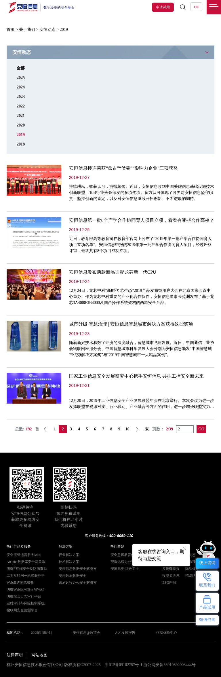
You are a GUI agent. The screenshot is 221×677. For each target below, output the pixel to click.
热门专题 (117, 546)
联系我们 (192, 562)
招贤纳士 (192, 576)
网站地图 (39, 655)
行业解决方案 (69, 555)
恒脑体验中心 (166, 633)
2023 (21, 96)
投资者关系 (171, 576)
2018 (21, 144)
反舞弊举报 (171, 569)
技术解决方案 (69, 562)
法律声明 (15, 655)
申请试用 (163, 7)
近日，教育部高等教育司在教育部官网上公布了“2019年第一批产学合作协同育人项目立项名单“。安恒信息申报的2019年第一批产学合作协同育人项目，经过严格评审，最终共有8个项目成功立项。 (140, 245)
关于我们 (27, 29)
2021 (21, 116)
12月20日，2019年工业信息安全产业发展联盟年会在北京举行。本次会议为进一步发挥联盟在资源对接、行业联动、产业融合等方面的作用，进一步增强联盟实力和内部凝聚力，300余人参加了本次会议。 (141, 406)
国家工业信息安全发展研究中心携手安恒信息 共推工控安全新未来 (136, 376)
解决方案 (66, 546)
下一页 (137, 429)
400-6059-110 (121, 536)
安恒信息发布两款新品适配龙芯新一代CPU (112, 272)
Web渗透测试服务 (20, 582)
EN (196, 7)
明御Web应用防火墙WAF (25, 589)
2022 (21, 106)
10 (127, 429)
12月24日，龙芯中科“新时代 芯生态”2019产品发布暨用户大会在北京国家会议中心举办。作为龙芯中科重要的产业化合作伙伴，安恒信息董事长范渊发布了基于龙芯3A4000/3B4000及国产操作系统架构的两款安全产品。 (141, 296)
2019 (21, 135)
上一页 (45, 429)
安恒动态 (47, 29)
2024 (21, 87)
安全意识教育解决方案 (127, 555)
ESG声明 (169, 582)
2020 (21, 125)
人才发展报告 (125, 633)
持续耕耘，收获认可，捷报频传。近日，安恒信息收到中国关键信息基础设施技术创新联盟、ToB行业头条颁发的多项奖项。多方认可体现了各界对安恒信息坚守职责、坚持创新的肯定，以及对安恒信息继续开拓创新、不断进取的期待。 (141, 192)
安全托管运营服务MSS (24, 555)
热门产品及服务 (19, 546)
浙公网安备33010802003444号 (169, 665)
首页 (11, 29)
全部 (21, 68)
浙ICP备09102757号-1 (123, 665)
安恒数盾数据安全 (72, 576)
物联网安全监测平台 (22, 610)
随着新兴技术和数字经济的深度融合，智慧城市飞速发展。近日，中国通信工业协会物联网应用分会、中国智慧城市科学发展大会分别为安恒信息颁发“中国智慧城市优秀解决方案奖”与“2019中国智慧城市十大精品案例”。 (141, 349)
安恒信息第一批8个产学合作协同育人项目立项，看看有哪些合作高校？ (141, 220)
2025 (21, 77)
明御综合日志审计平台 (24, 596)
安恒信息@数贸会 (86, 633)
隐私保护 (192, 569)
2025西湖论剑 (41, 633)
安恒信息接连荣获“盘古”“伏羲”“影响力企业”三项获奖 (123, 168)
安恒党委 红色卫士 (124, 569)
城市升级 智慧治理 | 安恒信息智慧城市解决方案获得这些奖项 (131, 324)
